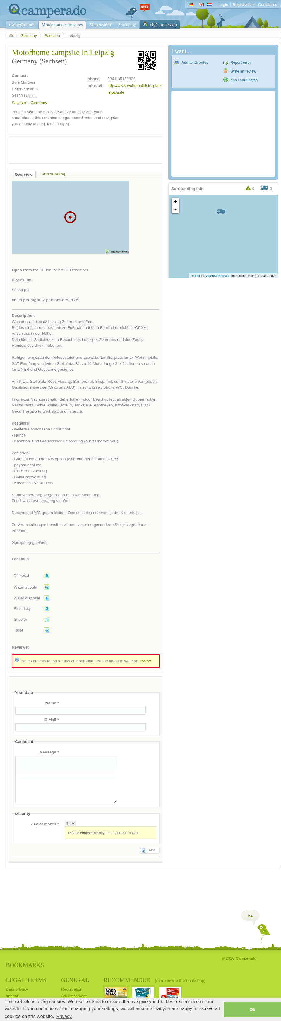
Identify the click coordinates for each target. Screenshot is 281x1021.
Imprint (12, 996)
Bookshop (126, 24)
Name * (52, 703)
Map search (100, 24)
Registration (243, 4)
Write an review (243, 71)
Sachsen (52, 35)
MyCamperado (163, 24)
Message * (49, 752)
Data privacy (17, 989)
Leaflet (195, 275)
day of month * (45, 824)
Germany (28, 35)
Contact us (267, 4)
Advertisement (74, 996)
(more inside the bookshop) (180, 980)
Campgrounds (22, 24)
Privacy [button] (64, 1016)
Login (223, 4)
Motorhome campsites (62, 24)
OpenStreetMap (217, 275)
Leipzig (30, 96)
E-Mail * (51, 720)
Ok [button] (252, 1009)
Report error (241, 63)
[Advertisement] (80, 149)
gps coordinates (244, 80)
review (145, 661)
